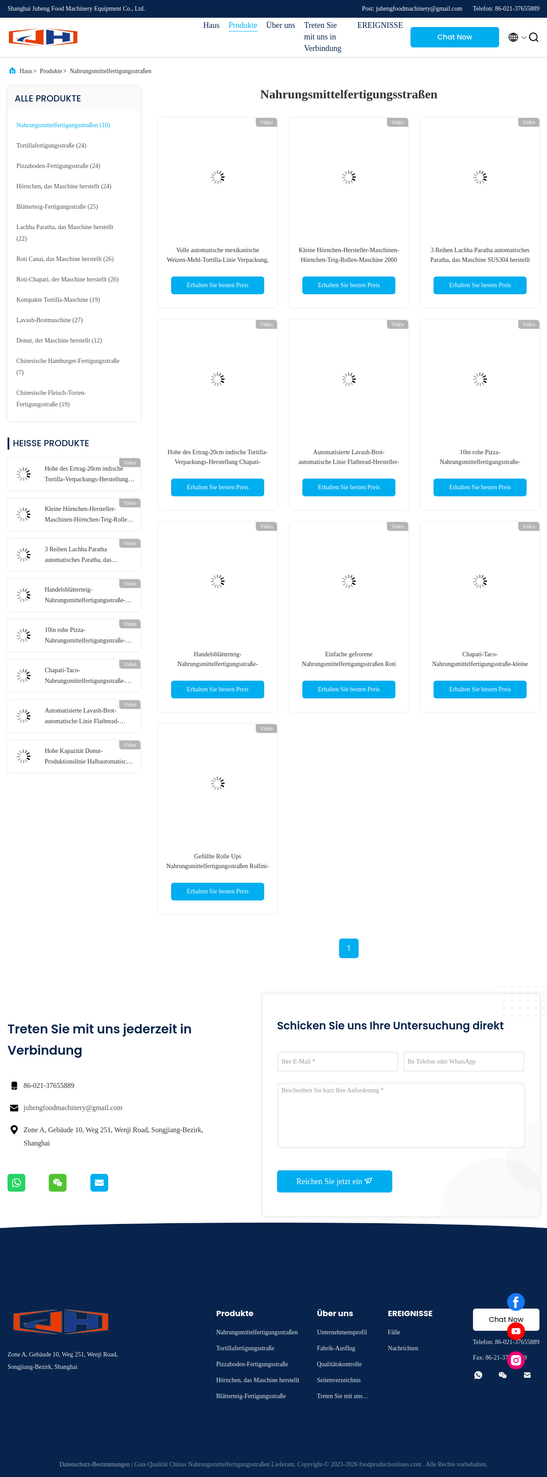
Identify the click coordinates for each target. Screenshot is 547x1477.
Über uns (281, 25)
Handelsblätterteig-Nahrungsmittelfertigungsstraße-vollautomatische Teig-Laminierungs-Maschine (85, 596)
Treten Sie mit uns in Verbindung (322, 37)
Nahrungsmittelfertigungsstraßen (110, 71)
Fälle (394, 1332)
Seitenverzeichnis (339, 1380)
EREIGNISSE (379, 25)
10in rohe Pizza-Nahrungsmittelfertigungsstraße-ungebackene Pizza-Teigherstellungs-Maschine (85, 636)
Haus (211, 25)
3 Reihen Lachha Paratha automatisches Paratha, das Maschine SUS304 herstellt (79, 555)
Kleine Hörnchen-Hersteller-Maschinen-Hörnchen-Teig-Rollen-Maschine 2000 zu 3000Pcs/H (88, 515)
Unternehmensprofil (342, 1332)
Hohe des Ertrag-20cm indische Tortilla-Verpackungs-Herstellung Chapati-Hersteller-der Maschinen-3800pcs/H (88, 475)
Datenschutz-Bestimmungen (94, 1464)
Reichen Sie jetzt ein (335, 1181)
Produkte (243, 25)
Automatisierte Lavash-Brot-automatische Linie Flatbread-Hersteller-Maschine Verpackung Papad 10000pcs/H (85, 717)
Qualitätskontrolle (339, 1364)
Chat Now (455, 37)
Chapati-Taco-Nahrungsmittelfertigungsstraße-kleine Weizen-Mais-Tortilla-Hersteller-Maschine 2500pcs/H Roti (85, 676)
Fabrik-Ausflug (336, 1348)
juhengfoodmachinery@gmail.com (72, 1107)
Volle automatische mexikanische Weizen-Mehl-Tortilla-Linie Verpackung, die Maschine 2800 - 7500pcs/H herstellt (217, 260)
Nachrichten (403, 1348)
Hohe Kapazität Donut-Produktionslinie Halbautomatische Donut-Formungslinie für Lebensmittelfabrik (88, 757)
